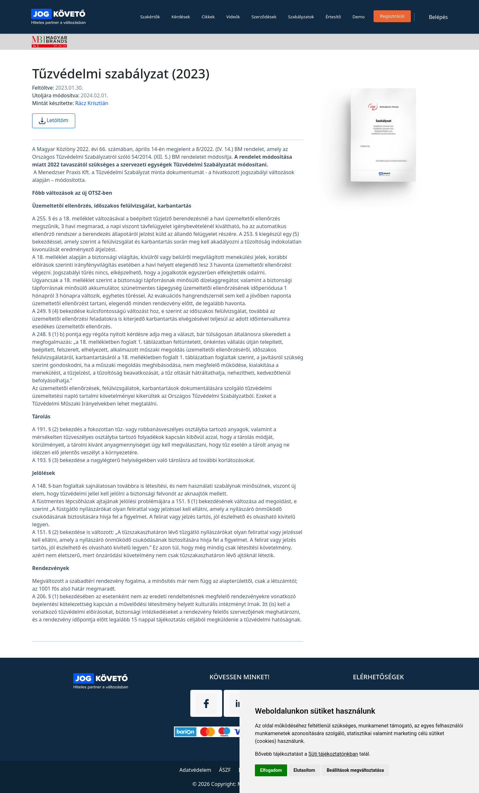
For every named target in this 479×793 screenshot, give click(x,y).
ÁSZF (224, 769)
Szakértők (150, 17)
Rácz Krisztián (91, 103)
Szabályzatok (301, 17)
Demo (359, 17)
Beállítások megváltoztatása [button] (355, 770)
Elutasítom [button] (304, 770)
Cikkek (208, 17)
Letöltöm (53, 120)
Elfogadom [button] (271, 770)
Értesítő (333, 17)
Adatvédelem (195, 769)
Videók (233, 17)
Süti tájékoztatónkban (333, 754)
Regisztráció (392, 16)
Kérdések (180, 17)
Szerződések (263, 17)
